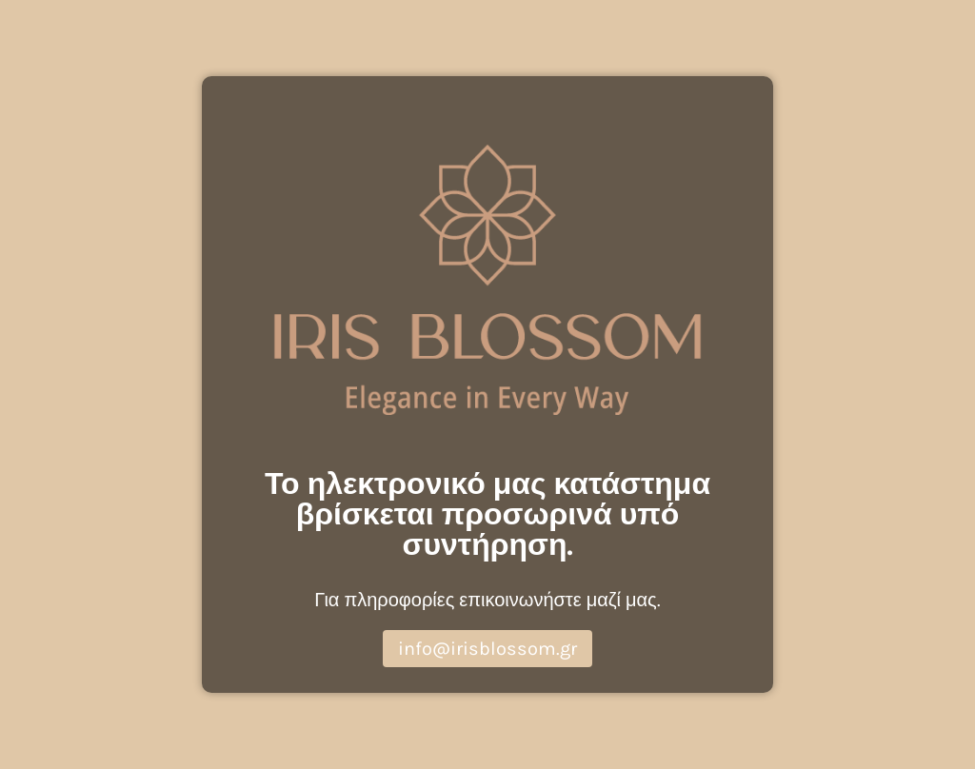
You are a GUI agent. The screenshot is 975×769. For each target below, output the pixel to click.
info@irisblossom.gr (487, 649)
